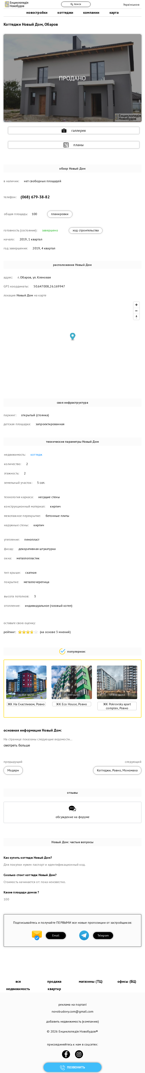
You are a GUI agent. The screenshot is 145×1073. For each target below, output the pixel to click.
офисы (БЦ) (126, 981)
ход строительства (86, 230)
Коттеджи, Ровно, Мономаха (117, 770)
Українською (131, 4)
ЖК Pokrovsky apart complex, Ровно (117, 706)
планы (74, 145)
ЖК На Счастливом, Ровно (26, 704)
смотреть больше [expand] (17, 745)
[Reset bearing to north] (136, 317)
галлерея (74, 130)
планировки (60, 214)
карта (114, 12)
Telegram (103, 935)
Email (55, 935)
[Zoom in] (136, 305)
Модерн (13, 770)
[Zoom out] (136, 311)
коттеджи (65, 12)
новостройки (36, 12)
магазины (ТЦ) (91, 981)
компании (91, 12)
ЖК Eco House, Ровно (71, 704)
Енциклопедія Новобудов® (78, 1031)
